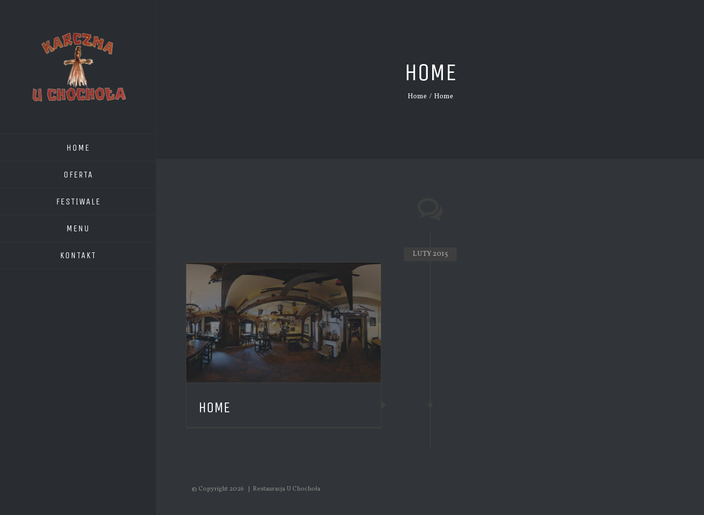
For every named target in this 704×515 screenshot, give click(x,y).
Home (214, 407)
